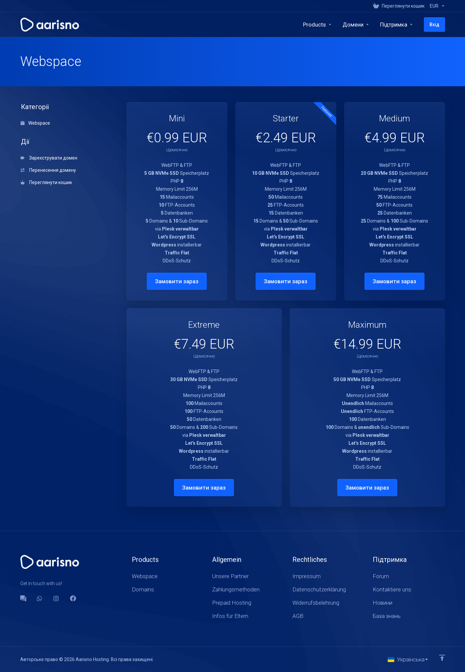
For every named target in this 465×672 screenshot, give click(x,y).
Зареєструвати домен (49, 158)
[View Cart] (398, 6)
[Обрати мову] (408, 659)
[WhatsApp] (40, 598)
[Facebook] (73, 598)
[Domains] (356, 24)
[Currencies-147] (436, 6)
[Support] (397, 24)
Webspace (35, 123)
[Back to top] (442, 657)
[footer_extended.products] (317, 24)
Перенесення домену (48, 170)
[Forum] (23, 598)
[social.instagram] (56, 598)
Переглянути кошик (46, 182)
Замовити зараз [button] (176, 281)
